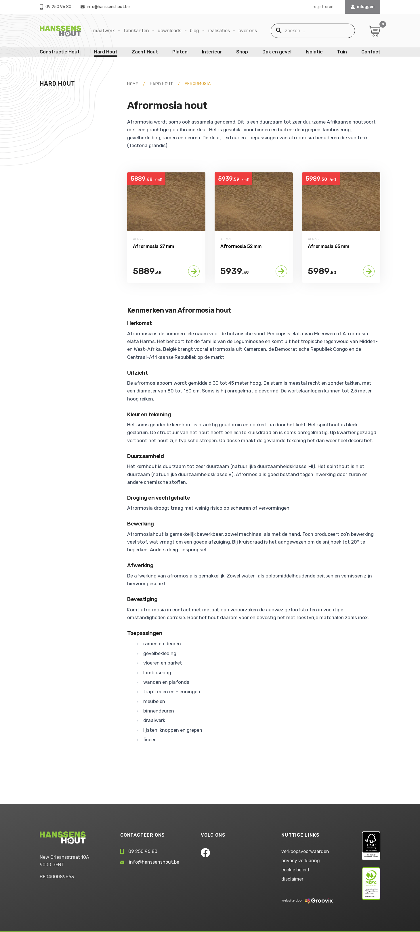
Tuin (342, 52)
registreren (323, 6)
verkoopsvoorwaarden (305, 851)
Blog (194, 30)
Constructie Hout (60, 52)
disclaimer (292, 879)
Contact (370, 52)
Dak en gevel (276, 52)
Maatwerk (104, 30)
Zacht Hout (145, 52)
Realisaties (219, 30)
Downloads (169, 30)
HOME (132, 84)
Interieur (212, 52)
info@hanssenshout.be (105, 6)
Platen (180, 52)
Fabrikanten (136, 30)
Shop (242, 52)
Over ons (247, 30)
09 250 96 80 (55, 6)
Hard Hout (105, 52)
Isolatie (314, 52)
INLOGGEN (363, 6)
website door (307, 900)
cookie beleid (295, 870)
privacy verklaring (300, 860)
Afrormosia (198, 83)
